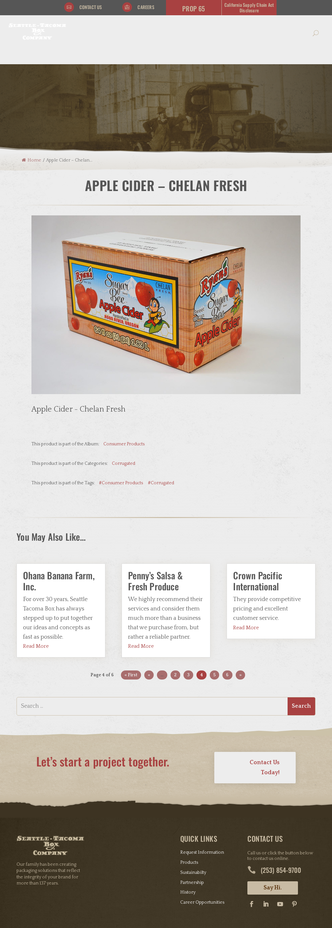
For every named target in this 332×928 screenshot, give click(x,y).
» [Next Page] (240, 623)
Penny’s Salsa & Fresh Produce (155, 529)
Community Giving (284, 33)
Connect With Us (231, 33)
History (188, 841)
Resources (179, 33)
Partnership (192, 831)
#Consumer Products (121, 431)
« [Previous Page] (149, 623)
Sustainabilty (193, 821)
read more (36, 595)
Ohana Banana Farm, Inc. (59, 529)
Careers (145, 7)
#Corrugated (161, 431)
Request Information (202, 801)
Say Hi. (273, 837)
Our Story (92, 33)
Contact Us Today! (264, 716)
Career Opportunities (202, 851)
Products (136, 33)
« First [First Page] (130, 623)
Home (31, 109)
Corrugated (123, 412)
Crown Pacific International (257, 529)
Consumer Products (124, 392)
